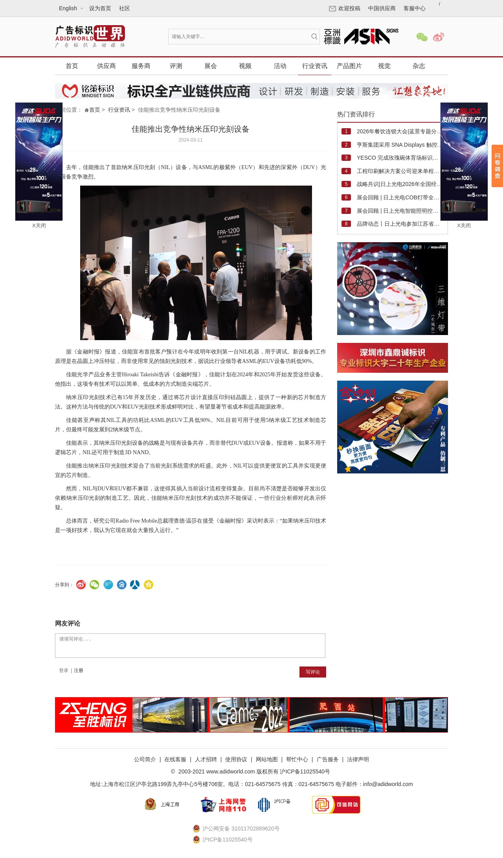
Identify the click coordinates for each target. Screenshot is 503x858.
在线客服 (175, 759)
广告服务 (328, 759)
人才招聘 (206, 759)
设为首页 (100, 8)
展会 (210, 66)
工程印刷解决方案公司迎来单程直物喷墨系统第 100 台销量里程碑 (400, 171)
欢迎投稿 (344, 8)
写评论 (313, 672)
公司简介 (145, 759)
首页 (72, 66)
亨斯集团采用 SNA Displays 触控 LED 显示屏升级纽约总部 (400, 145)
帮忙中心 (297, 759)
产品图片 (349, 66)
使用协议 (236, 759)
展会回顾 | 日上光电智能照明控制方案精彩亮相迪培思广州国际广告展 (400, 211)
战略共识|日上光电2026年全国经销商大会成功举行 (400, 184)
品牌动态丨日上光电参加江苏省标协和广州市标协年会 (400, 224)
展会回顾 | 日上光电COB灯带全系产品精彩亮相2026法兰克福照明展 (400, 197)
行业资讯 (314, 66)
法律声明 (358, 759)
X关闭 (39, 225)
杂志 (419, 66)
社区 (124, 8)
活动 (280, 66)
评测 (176, 66)
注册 (78, 670)
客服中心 (415, 8)
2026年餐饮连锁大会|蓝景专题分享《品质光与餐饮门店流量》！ (400, 131)
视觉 (384, 66)
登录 (63, 670)
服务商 (141, 66)
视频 (245, 66)
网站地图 (267, 759)
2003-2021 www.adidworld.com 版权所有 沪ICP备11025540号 (253, 771)
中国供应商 (382, 8)
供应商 (106, 66)
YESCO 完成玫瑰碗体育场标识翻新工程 (400, 158)
